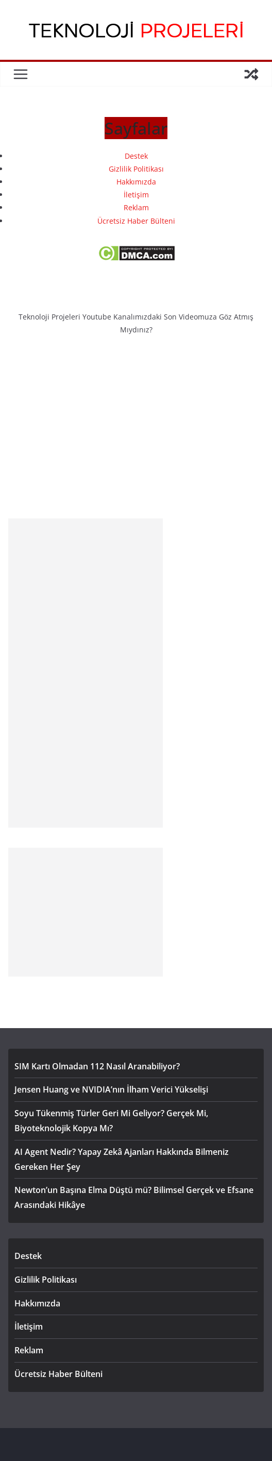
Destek (136, 156)
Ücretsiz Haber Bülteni (136, 221)
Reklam (136, 207)
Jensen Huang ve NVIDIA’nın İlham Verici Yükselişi (111, 1089)
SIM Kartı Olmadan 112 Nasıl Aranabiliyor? (97, 1066)
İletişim (136, 194)
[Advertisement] (85, 673)
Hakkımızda (136, 182)
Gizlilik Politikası (136, 169)
